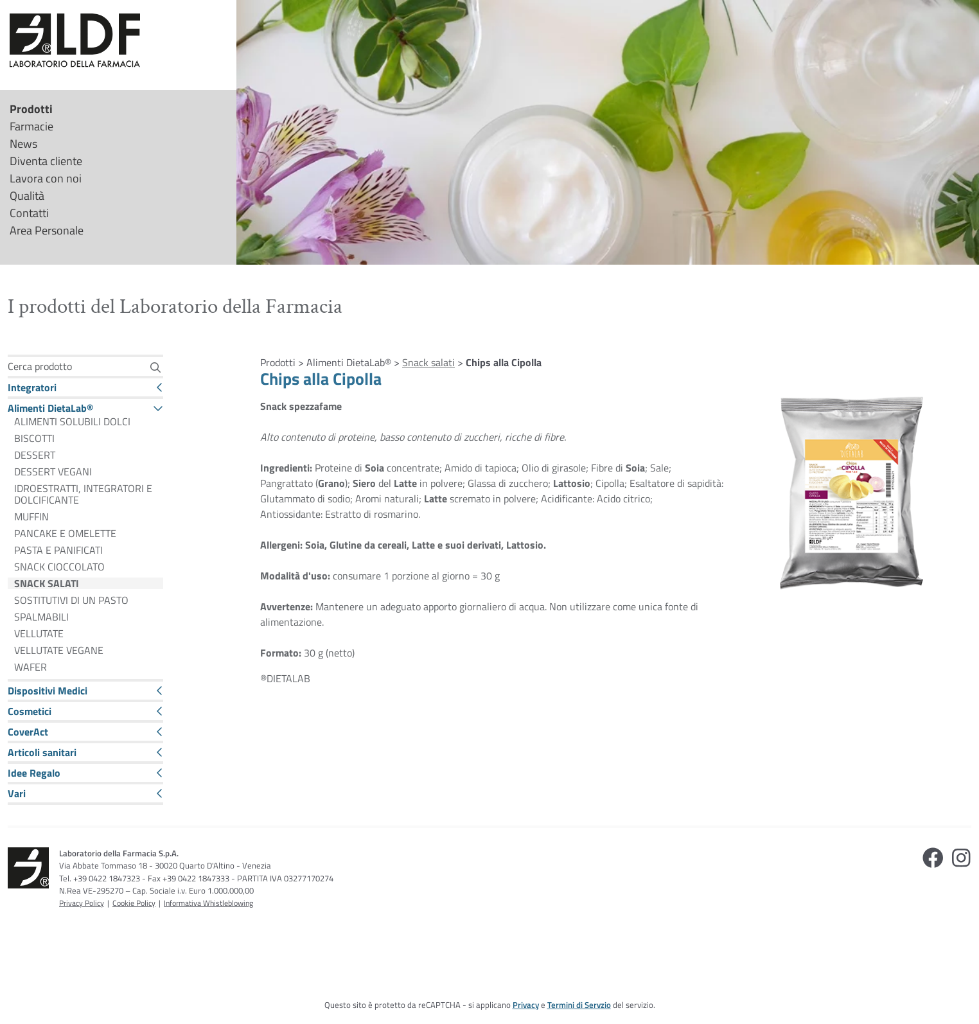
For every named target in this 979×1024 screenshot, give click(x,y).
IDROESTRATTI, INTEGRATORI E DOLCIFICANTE (83, 494)
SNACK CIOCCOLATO (59, 566)
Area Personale (47, 230)
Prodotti (31, 109)
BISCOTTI (34, 438)
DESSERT (34, 455)
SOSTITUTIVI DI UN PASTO (71, 600)
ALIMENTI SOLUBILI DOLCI (72, 421)
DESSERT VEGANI (53, 471)
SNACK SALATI (46, 583)
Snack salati (428, 362)
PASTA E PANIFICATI (58, 550)
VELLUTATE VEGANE (58, 650)
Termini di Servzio (579, 1004)
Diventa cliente (46, 161)
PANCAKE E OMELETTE (65, 533)
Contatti (29, 213)
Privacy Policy (81, 903)
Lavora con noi (46, 178)
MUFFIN (31, 516)
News (23, 143)
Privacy (526, 1004)
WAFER (30, 667)
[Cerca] (155, 367)
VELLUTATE (39, 633)
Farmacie (31, 126)
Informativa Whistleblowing (208, 903)
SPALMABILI (41, 616)
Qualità (27, 195)
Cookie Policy (133, 903)
